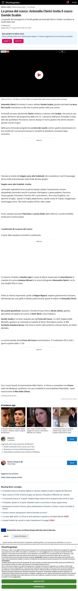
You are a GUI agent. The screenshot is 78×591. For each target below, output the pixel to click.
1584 (44, 552)
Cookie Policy (17, 577)
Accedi (74, 2)
